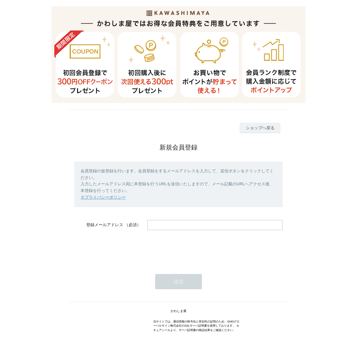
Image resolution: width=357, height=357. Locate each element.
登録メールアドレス (104, 224)
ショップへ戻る (260, 127)
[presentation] (195, 249)
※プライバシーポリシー (103, 197)
